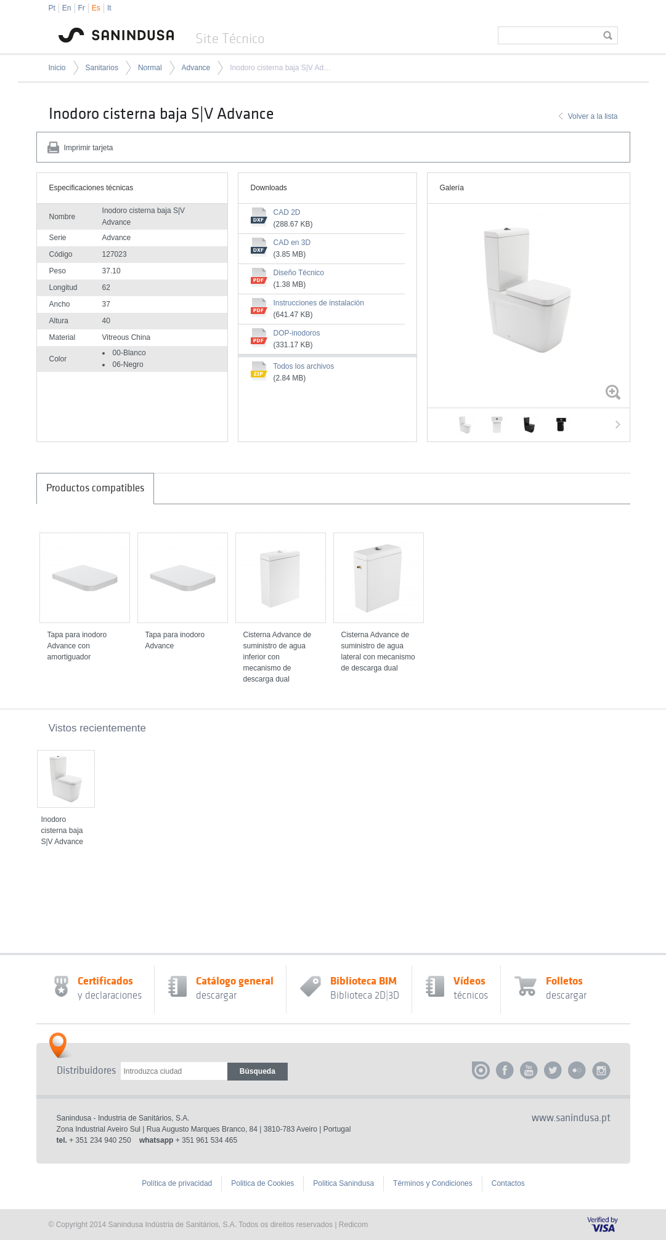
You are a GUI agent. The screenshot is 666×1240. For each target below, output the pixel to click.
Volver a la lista (593, 116)
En (66, 8)
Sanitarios (102, 67)
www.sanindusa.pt (571, 1118)
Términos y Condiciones (433, 1183)
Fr (81, 8)
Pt (52, 8)
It (109, 8)
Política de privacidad (177, 1183)
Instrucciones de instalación (319, 303)
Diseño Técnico (299, 272)
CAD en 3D (292, 242)
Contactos (508, 1183)
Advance (196, 67)
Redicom (353, 1224)
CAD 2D (287, 212)
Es (96, 8)
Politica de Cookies (262, 1183)
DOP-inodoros (297, 333)
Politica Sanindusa (343, 1183)
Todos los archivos (304, 366)
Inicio (57, 67)
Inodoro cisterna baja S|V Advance (280, 67)
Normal (150, 67)
